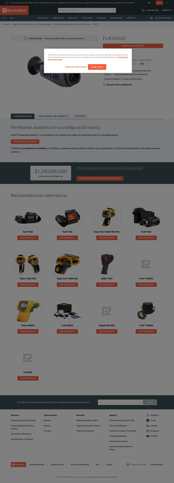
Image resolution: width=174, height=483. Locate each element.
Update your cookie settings (75, 67)
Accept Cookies (97, 67)
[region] (88, 60)
